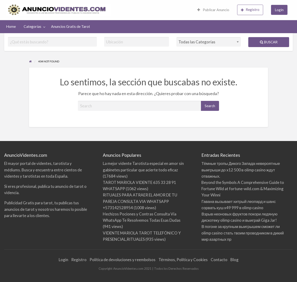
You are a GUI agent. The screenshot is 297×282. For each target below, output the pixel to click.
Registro (250, 9)
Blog (234, 259)
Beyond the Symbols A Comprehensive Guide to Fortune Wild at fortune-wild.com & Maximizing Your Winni (242, 188)
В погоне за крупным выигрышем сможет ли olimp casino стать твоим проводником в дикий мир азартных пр (242, 232)
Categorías (32, 26)
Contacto (219, 259)
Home (11, 26)
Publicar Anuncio (213, 10)
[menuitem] (213, 10)
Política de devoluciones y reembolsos (122, 259)
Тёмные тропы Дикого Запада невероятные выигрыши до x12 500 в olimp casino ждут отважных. (240, 169)
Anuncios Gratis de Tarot (70, 26)
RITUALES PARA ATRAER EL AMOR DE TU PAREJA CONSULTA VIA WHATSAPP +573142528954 (140, 201)
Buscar (269, 42)
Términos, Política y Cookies (183, 259)
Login (279, 10)
